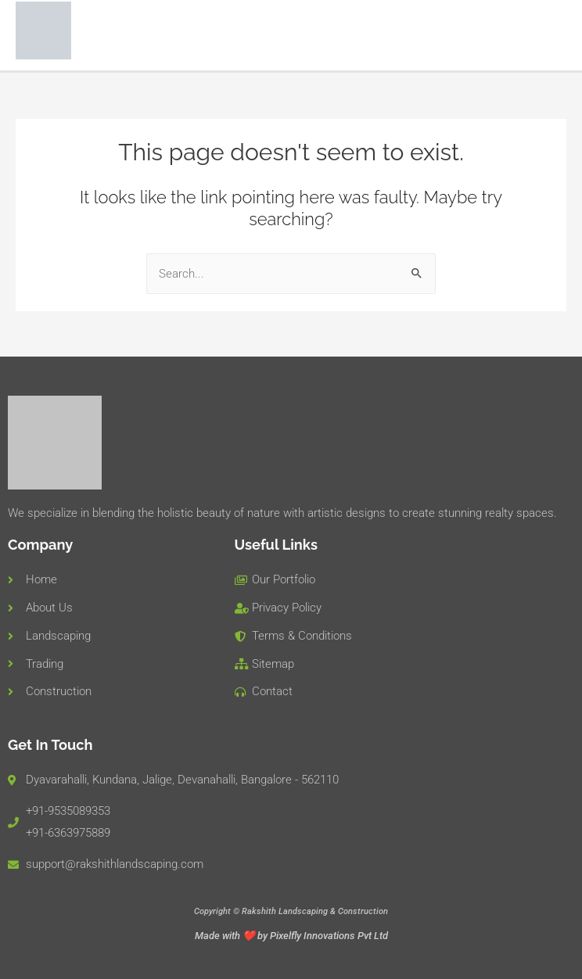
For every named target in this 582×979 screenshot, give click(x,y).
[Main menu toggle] (550, 32)
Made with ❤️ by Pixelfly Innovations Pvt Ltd (291, 935)
